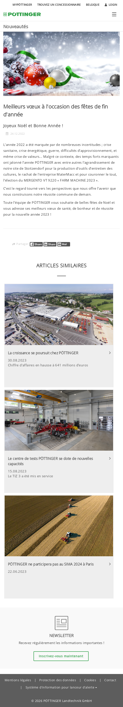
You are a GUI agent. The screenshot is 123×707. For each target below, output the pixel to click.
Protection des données (57, 680)
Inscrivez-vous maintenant (61, 656)
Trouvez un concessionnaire (59, 5)
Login (111, 5)
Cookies (90, 680)
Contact (110, 680)
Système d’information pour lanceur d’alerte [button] (60, 687)
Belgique (92, 5)
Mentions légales (18, 680)
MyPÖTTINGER (22, 5)
